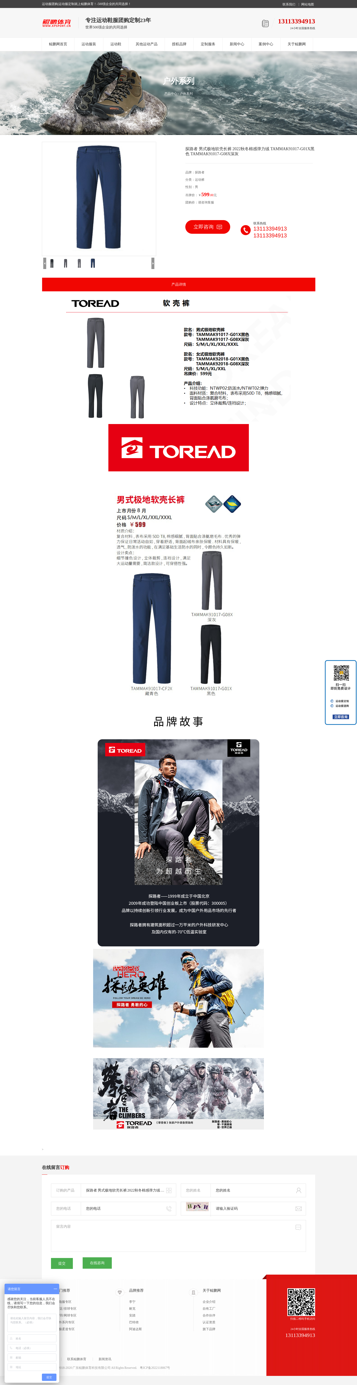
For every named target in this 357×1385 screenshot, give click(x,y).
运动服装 (89, 44)
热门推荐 (63, 1290)
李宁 (132, 1302)
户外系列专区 (65, 1322)
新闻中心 (237, 44)
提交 (62, 1263)
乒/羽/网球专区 (66, 1315)
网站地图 (307, 4)
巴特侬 (134, 1322)
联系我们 (289, 4)
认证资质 (209, 1322)
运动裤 (199, 179)
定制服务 (208, 44)
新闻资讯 (105, 1359)
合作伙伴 (209, 1315)
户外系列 (186, 93)
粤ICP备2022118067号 (155, 1368)
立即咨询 (208, 227)
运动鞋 (115, 44)
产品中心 (170, 93)
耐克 (132, 1308)
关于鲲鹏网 (297, 44)
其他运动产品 (147, 44)
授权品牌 (179, 44)
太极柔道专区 (65, 1329)
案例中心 (266, 44)
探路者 (199, 172)
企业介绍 (209, 1302)
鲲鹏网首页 (58, 44)
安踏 (132, 1315)
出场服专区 (63, 1302)
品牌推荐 (136, 1290)
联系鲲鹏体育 (76, 1359)
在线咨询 (97, 1263)
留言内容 (178, 1236)
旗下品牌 (209, 1329)
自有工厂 (209, 1308)
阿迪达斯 (135, 1329)
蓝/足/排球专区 (66, 1308)
